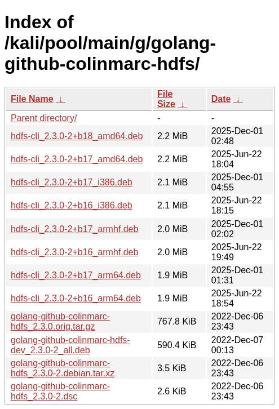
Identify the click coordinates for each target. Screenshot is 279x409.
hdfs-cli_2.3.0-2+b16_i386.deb (71, 205)
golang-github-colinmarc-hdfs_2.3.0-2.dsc (60, 391)
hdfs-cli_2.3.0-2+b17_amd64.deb (77, 159)
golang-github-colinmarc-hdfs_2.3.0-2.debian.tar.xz (62, 368)
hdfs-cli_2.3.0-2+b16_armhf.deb (74, 252)
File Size (166, 99)
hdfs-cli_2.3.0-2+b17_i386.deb (71, 182)
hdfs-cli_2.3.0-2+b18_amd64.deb (77, 136)
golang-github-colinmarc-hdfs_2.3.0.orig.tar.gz (60, 321)
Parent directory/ (44, 118)
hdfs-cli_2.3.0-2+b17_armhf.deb (74, 229)
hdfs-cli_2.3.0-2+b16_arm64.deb (76, 298)
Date (221, 99)
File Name (32, 99)
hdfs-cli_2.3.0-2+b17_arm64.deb (76, 275)
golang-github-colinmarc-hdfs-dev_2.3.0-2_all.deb (70, 345)
